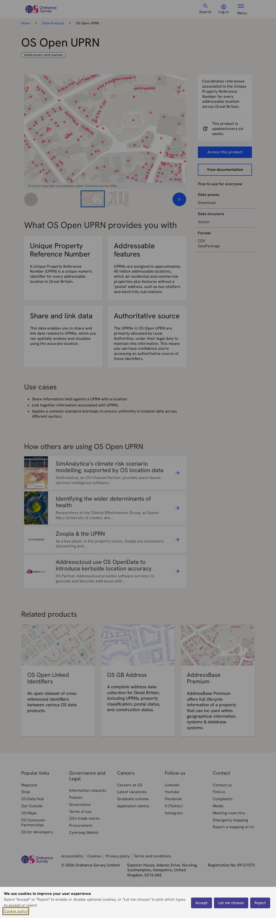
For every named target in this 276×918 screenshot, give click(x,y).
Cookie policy (16, 911)
